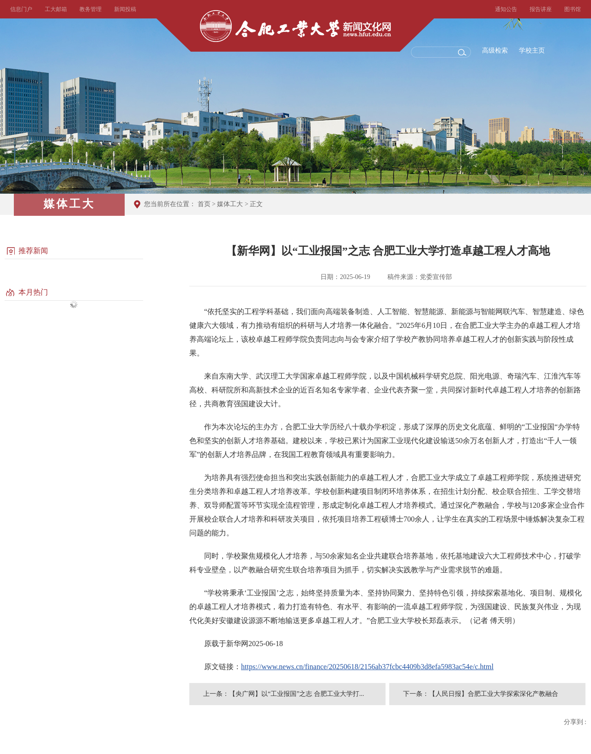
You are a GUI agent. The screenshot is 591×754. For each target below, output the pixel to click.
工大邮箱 (56, 9)
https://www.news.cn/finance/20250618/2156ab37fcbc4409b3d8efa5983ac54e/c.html (367, 667)
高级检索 (495, 50)
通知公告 (506, 9)
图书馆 (572, 9)
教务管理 (90, 9)
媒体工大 (230, 204)
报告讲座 (541, 9)
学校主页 (532, 50)
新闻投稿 (125, 9)
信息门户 (21, 9)
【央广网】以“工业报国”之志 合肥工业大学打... (296, 693)
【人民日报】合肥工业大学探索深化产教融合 (493, 693)
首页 (204, 204)
